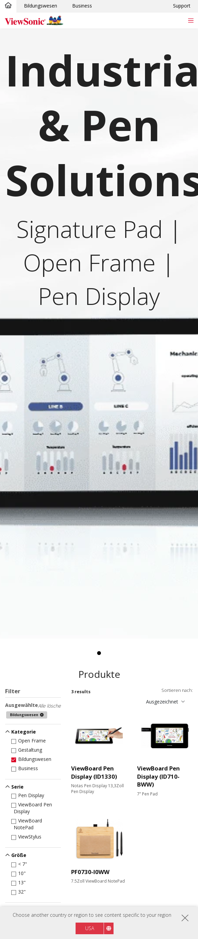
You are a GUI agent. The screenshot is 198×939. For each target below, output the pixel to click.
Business (82, 5)
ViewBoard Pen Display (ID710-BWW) (158, 776)
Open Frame (30, 740)
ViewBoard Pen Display (33, 808)
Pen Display (29, 795)
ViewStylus (27, 836)
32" (20, 891)
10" (20, 873)
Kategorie (23, 731)
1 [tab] (99, 653)
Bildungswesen (40, 5)
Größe (18, 855)
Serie (17, 786)
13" (20, 882)
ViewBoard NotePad (28, 824)
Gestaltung (28, 750)
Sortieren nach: (177, 690)
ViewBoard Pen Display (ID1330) (94, 772)
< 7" (20, 864)
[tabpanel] (99, 333)
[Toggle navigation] (190, 20)
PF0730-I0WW (90, 872)
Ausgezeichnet (162, 701)
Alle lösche (49, 705)
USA (89, 928)
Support (181, 5)
